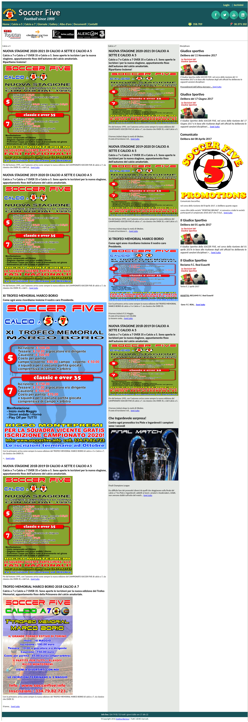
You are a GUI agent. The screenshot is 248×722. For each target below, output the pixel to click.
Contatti (93, 24)
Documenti (80, 24)
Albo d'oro (66, 24)
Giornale (42, 24)
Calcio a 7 (29, 24)
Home (6, 24)
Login (226, 5)
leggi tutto (35, 167)
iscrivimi (238, 5)
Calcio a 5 (16, 24)
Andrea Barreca (122, 719)
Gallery (53, 24)
